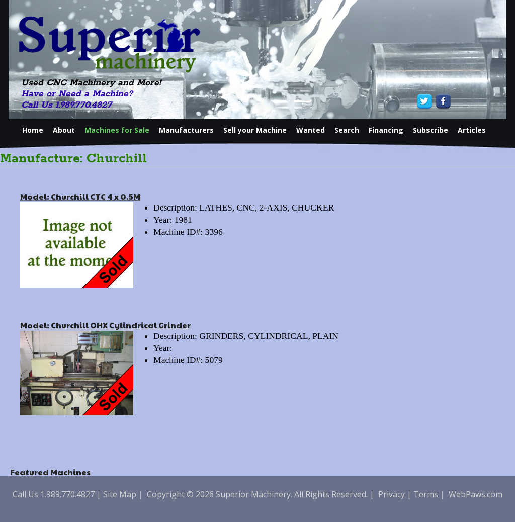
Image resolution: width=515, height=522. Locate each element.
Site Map (119, 494)
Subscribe (430, 130)
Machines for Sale (116, 130)
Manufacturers (186, 130)
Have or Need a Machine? (77, 93)
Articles (472, 130)
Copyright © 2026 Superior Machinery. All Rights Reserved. (257, 494)
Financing (386, 130)
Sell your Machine (255, 130)
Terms (425, 494)
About (64, 130)
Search (346, 130)
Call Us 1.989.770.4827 (66, 105)
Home (32, 130)
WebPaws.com (475, 494)
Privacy (391, 494)
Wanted (310, 130)
